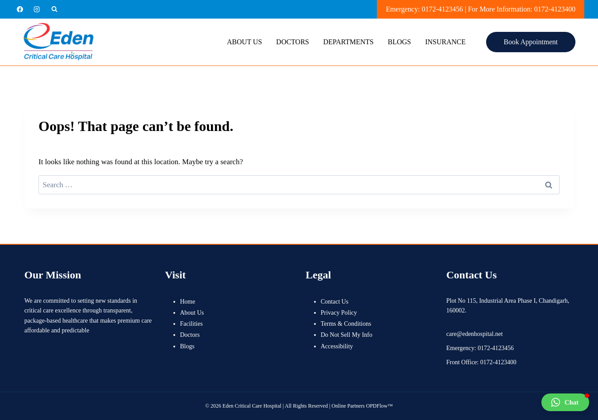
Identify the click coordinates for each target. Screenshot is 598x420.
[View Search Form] (54, 9)
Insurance (445, 42)
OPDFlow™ (379, 406)
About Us (244, 42)
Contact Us (335, 301)
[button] (565, 402)
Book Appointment (531, 42)
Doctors (292, 42)
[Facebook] (20, 9)
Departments (348, 42)
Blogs (399, 42)
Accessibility (337, 346)
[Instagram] (37, 9)
